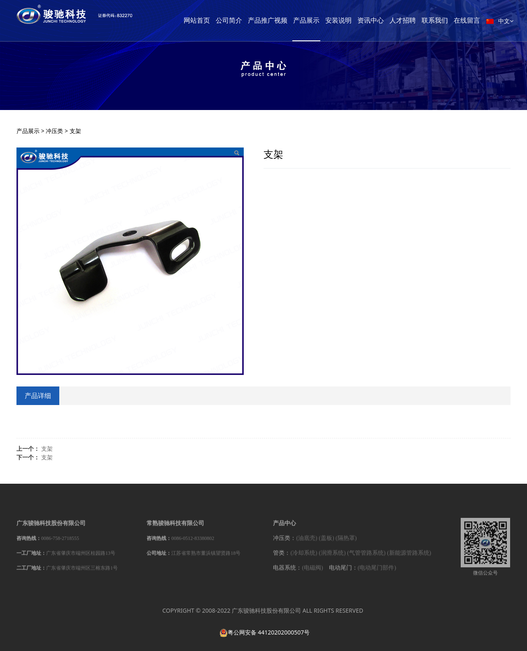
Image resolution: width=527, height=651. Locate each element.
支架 (47, 448)
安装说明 (350, 20)
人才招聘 (414, 20)
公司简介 (241, 20)
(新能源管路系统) (409, 557)
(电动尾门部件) (377, 572)
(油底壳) (306, 542)
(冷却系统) (303, 557)
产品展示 (318, 20)
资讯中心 (382, 20)
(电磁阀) (312, 572)
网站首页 (209, 20)
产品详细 (38, 395)
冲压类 (54, 131)
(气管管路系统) (366, 557)
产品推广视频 (279, 20)
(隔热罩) (346, 542)
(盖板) (326, 542)
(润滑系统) (332, 557)
